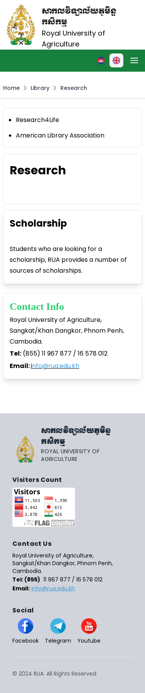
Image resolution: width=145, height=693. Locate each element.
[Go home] (72, 444)
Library (40, 88)
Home (11, 88)
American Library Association (60, 135)
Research (73, 88)
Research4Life (37, 119)
